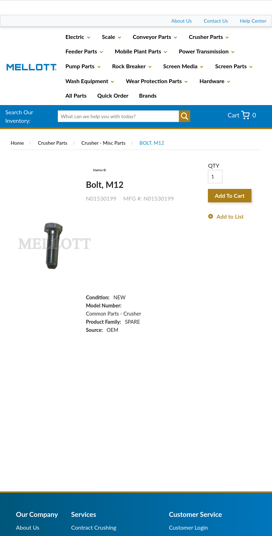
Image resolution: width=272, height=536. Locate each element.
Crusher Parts (52, 143)
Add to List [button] (230, 216)
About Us (181, 21)
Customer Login (188, 527)
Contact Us (216, 21)
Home (17, 143)
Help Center (253, 21)
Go (184, 116)
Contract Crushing (94, 527)
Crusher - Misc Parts (103, 143)
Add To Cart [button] (230, 195)
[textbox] (122, 116)
